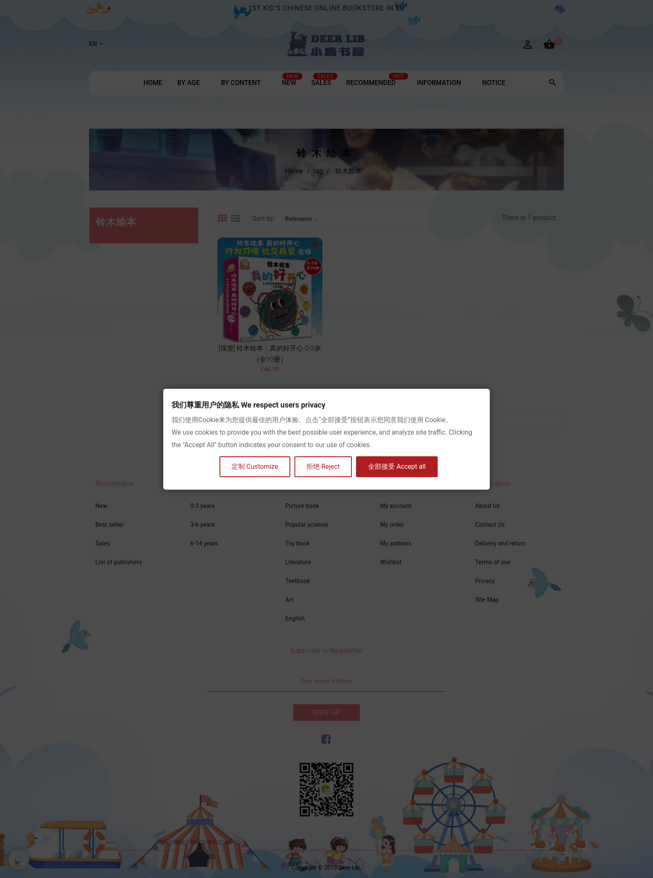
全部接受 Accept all (397, 466)
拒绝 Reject (323, 466)
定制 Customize (255, 466)
